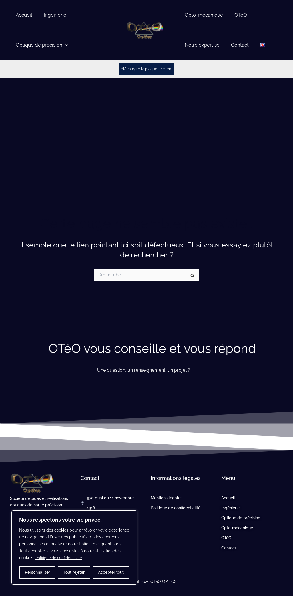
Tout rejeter (74, 572)
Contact (237, 45)
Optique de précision (41, 45)
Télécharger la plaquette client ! (146, 68)
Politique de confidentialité (60, 558)
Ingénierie (52, 15)
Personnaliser (37, 572)
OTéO (238, 15)
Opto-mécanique (203, 15)
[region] (74, 548)
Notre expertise (201, 45)
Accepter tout (111, 572)
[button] (64, 45)
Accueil (23, 15)
